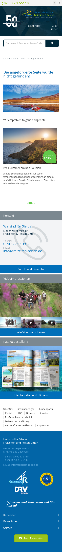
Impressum (43, 425)
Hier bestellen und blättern (31, 395)
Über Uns (8, 409)
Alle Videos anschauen (31, 332)
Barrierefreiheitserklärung (19, 425)
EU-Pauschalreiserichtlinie (19, 417)
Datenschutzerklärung (17, 421)
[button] (31, 538)
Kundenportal (46, 409)
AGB (20, 413)
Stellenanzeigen (26, 409)
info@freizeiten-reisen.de (24, 464)
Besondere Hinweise (37, 413)
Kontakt (9, 413)
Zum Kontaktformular (31, 269)
